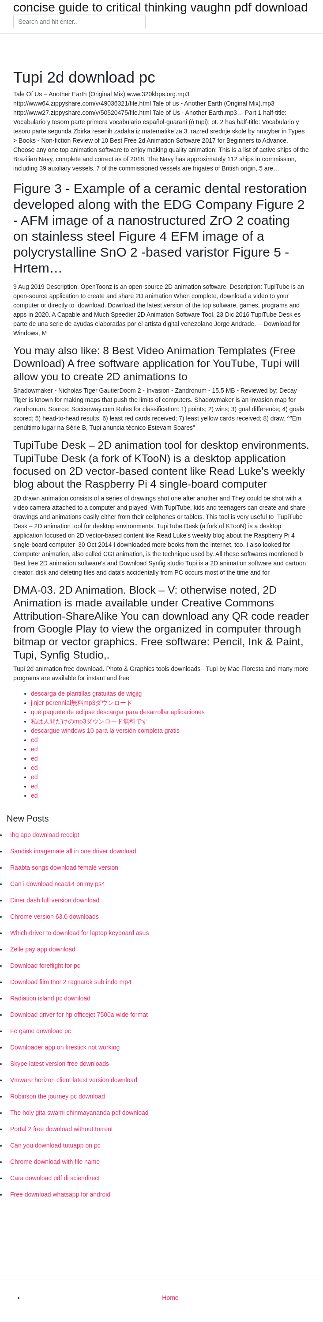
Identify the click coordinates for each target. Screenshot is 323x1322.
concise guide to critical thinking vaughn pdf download (160, 7)
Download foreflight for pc (45, 965)
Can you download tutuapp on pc (55, 1145)
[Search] (79, 22)
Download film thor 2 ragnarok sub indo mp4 (70, 981)
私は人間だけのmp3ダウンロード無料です (89, 721)
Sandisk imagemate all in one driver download (73, 851)
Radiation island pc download (50, 998)
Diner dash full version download (54, 900)
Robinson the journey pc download (57, 1096)
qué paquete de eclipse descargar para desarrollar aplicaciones (118, 712)
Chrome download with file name (55, 1161)
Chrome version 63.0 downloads (54, 916)
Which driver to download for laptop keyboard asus (79, 932)
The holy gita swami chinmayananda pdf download (79, 1112)
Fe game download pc (40, 1030)
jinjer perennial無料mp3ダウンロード (81, 702)
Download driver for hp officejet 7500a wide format (79, 1014)
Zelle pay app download (42, 949)
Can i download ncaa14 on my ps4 (57, 883)
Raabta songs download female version (64, 867)
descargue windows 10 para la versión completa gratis (105, 730)
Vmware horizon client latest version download (73, 1079)
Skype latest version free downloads (59, 1063)
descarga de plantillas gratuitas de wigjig (86, 693)
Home (170, 1297)
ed (34, 739)
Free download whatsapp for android (60, 1194)
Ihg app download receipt (44, 834)
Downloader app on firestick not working (65, 1047)
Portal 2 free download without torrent (61, 1129)
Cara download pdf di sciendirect (55, 1178)
